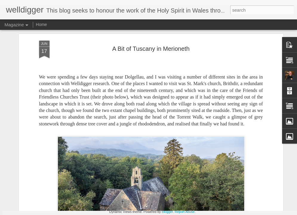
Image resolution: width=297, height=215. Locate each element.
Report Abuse (185, 212)
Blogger (167, 212)
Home (41, 24)
